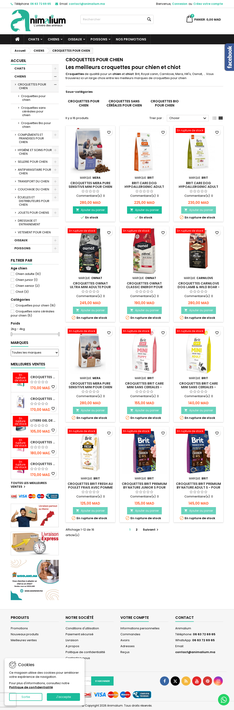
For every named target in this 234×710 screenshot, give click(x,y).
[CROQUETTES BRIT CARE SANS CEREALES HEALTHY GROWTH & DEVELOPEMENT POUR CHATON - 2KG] (20, 465)
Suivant (151, 529)
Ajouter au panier (90, 210)
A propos (72, 646)
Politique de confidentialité (85, 652)
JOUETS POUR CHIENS (33, 212)
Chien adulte (28, 274)
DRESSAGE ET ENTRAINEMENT (29, 222)
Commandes (130, 634)
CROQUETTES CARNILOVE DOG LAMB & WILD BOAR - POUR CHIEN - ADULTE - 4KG (198, 287)
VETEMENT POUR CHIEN (34, 232)
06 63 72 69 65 (40, 4)
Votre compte (134, 617)
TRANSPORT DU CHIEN (33, 181)
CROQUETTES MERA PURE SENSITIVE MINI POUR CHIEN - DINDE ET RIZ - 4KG (90, 387)
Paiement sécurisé (79, 634)
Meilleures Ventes (28, 364)
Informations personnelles (140, 628)
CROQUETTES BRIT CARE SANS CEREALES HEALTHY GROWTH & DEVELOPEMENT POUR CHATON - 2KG (43, 464)
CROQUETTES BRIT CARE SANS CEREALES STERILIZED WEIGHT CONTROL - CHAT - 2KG (43, 399)
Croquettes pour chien (33, 98)
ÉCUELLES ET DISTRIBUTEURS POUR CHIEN (33, 201)
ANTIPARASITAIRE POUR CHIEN (34, 172)
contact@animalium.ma (87, 4)
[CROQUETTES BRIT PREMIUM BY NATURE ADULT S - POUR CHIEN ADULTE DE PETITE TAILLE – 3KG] (198, 432)
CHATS (33, 39)
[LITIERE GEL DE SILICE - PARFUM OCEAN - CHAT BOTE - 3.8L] (20, 421)
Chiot (22, 292)
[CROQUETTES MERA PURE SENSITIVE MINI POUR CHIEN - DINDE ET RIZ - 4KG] (90, 332)
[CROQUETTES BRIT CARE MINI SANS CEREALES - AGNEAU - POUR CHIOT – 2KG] (144, 332)
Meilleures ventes (24, 640)
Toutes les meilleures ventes (29, 485)
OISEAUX (75, 39)
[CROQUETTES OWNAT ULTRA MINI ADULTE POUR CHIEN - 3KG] (90, 231)
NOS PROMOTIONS (131, 39)
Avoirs (125, 640)
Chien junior (26, 280)
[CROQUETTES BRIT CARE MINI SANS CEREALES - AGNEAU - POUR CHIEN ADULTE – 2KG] (198, 332)
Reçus (125, 652)
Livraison (72, 640)
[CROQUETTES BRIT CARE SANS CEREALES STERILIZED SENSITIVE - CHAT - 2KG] (20, 443)
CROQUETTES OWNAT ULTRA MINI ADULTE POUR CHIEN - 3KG (90, 287)
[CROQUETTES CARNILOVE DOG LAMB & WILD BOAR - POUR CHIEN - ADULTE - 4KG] (198, 231)
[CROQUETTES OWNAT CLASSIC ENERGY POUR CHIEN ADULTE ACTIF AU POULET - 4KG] (144, 231)
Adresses (127, 646)
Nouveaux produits (25, 634)
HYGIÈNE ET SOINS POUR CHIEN (35, 152)
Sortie (25, 697)
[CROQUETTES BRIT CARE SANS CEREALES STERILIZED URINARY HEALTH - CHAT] (20, 378)
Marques (19, 342)
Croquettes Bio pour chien (36, 125)
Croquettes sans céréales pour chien (33, 111)
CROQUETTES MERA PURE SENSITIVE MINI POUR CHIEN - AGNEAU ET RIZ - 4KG (90, 187)
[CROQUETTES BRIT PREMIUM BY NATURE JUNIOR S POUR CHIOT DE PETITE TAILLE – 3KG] (144, 432)
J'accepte (63, 697)
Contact (184, 617)
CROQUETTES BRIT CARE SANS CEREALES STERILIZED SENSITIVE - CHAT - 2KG (43, 442)
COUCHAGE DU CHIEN (33, 189)
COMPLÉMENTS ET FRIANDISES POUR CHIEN (31, 138)
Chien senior (28, 286)
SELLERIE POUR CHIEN (33, 162)
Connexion (179, 4)
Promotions (19, 628)
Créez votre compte (208, 4)
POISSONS (98, 39)
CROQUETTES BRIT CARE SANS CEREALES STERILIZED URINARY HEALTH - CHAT (43, 377)
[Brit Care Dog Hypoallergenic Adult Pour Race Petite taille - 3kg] (198, 131)
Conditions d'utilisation (82, 628)
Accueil (18, 60)
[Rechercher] (117, 19)
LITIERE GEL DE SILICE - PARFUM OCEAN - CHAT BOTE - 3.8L (43, 420)
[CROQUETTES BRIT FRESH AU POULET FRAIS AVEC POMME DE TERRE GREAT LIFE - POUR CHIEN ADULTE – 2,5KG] (90, 432)
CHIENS (53, 39)
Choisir (188, 118)
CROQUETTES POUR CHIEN (32, 86)
